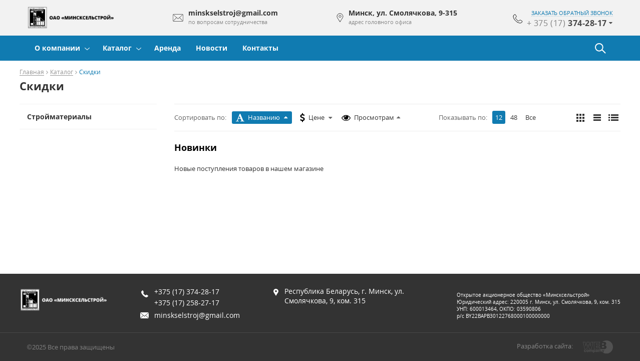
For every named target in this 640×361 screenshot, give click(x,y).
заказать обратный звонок (572, 13)
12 (498, 117)
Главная (32, 72)
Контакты (260, 48)
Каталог (117, 48)
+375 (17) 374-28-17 (186, 291)
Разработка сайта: (545, 345)
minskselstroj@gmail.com (197, 315)
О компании (57, 48)
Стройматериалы (59, 116)
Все (530, 117)
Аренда (167, 48)
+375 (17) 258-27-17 (186, 302)
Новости (211, 48)
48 (513, 117)
